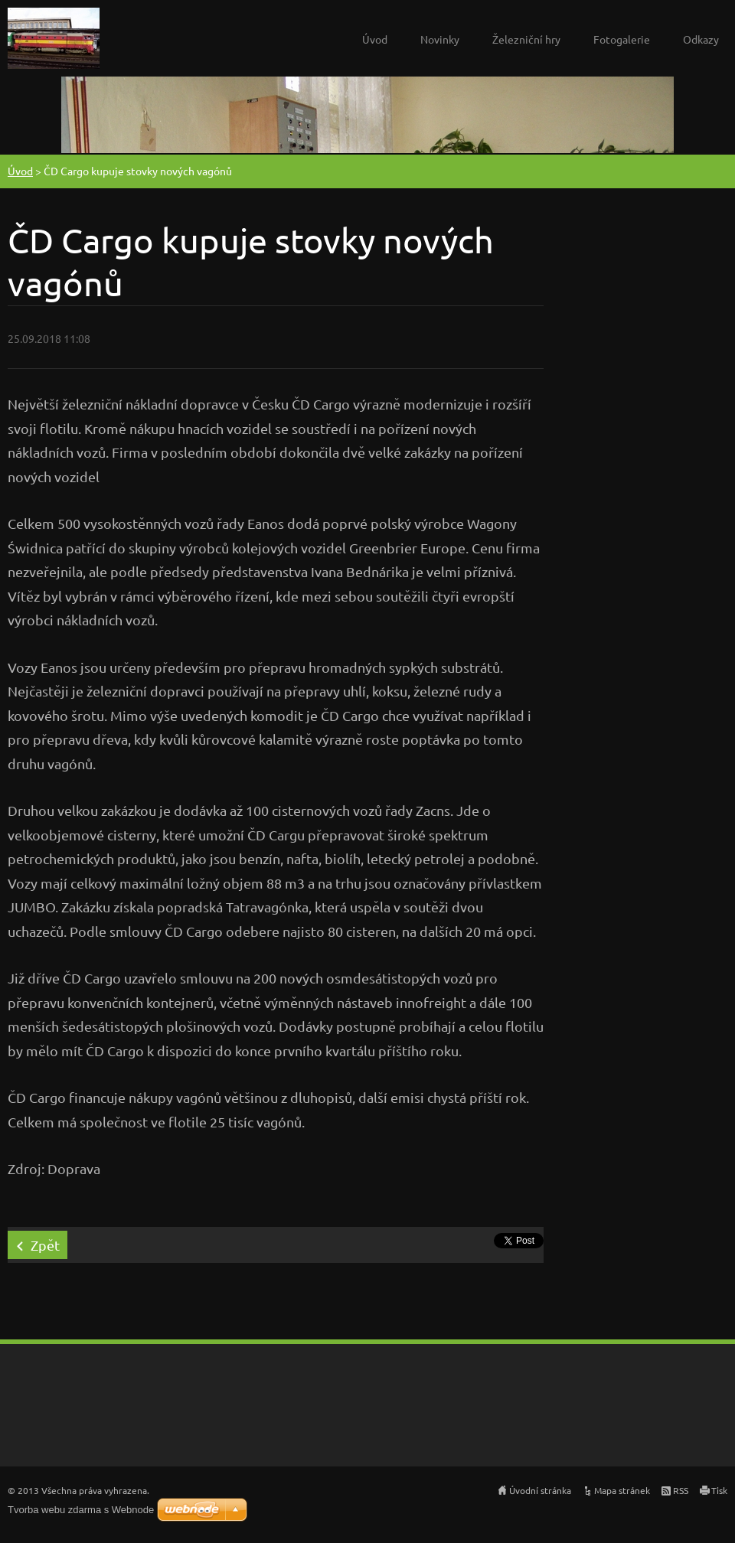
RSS (680, 1490)
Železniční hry (526, 39)
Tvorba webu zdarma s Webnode (81, 1509)
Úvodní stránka (540, 1490)
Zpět (45, 1245)
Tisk (719, 1490)
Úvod (374, 39)
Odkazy (701, 39)
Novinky (439, 39)
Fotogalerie (621, 39)
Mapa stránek (622, 1490)
